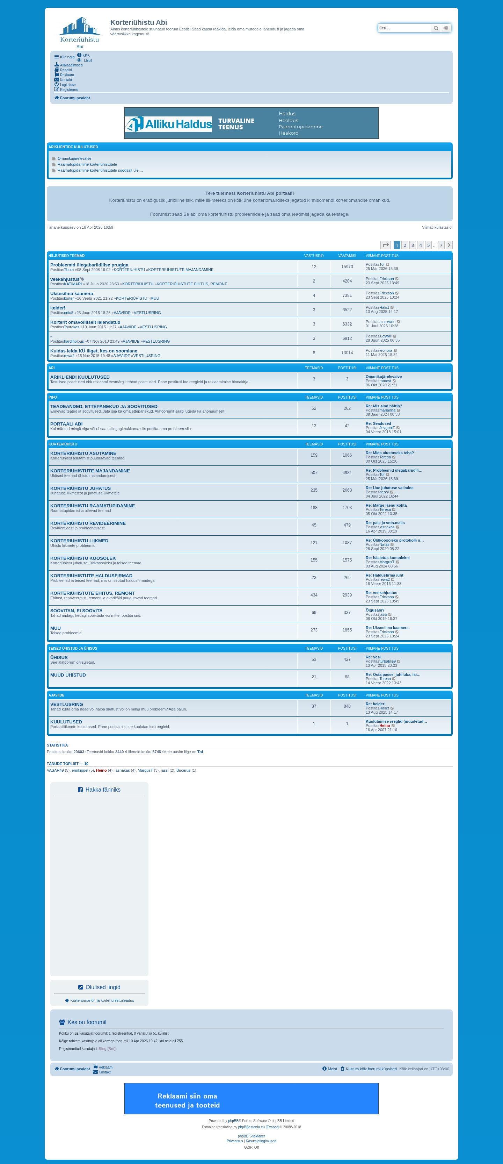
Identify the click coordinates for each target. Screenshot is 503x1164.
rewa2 (69, 356)
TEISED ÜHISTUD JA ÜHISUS (73, 648)
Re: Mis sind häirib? (384, 406)
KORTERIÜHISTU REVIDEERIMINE (88, 523)
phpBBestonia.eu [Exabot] (258, 1127)
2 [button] (404, 245)
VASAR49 (55, 770)
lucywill (385, 336)
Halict (384, 307)
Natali (384, 544)
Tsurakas (71, 327)
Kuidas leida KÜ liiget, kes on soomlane (93, 351)
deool (384, 492)
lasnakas (386, 527)
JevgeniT (387, 428)
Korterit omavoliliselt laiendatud (85, 322)
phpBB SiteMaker (251, 1136)
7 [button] (441, 245)
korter (69, 298)
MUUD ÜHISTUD (68, 675)
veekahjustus (65, 279)
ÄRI (51, 368)
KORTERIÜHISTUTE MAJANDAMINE (180, 269)
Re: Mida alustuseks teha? (390, 453)
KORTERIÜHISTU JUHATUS (80, 488)
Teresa (385, 457)
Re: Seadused (378, 423)
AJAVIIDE (122, 312)
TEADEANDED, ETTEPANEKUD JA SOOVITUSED (104, 406)
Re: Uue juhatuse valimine (390, 488)
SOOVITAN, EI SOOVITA (76, 610)
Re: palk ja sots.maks (385, 523)
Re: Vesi (373, 657)
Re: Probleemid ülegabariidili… (394, 470)
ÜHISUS (59, 657)
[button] (385, 245)
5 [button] (428, 245)
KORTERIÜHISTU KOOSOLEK (83, 558)
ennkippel (80, 770)
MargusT (386, 562)
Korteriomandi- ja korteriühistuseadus (99, 1000)
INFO (53, 397)
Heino (384, 725)
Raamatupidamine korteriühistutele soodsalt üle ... (100, 170)
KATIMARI (73, 284)
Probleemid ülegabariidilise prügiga (89, 264)
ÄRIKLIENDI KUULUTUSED (80, 377)
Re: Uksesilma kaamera (387, 628)
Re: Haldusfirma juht (384, 575)
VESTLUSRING (147, 312)
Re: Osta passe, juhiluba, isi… (393, 674)
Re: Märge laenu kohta (386, 505)
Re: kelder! (376, 704)
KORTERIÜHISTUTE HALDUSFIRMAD (91, 575)
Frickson (386, 279)
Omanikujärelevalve (75, 158)
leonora (385, 350)
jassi (383, 614)
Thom (69, 269)
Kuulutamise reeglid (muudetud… (396, 721)
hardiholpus (74, 341)
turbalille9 (387, 661)
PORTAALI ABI (66, 424)
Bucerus (183, 770)
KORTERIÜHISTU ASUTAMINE (83, 453)
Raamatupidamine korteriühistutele (87, 164)
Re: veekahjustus (381, 593)
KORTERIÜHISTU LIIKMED (79, 540)
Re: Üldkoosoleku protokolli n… (395, 540)
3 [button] (412, 245)
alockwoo (387, 322)
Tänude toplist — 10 (67, 764)
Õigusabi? (375, 610)
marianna (387, 410)
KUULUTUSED (66, 721)
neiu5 (68, 312)
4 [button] (420, 245)
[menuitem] (83, 54)
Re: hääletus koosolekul (388, 558)
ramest (385, 381)
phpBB (233, 1121)
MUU (155, 298)
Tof (382, 264)
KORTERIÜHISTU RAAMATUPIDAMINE (92, 505)
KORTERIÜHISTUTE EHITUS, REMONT (192, 284)
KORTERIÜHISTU (129, 269)
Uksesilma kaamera (71, 293)
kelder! (57, 307)
